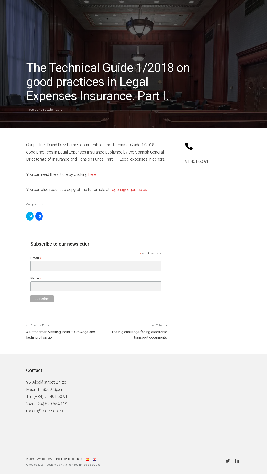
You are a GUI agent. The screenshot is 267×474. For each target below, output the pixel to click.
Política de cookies (69, 459)
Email (36, 258)
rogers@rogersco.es (44, 410)
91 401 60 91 (197, 161)
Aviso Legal (45, 459)
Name (36, 278)
